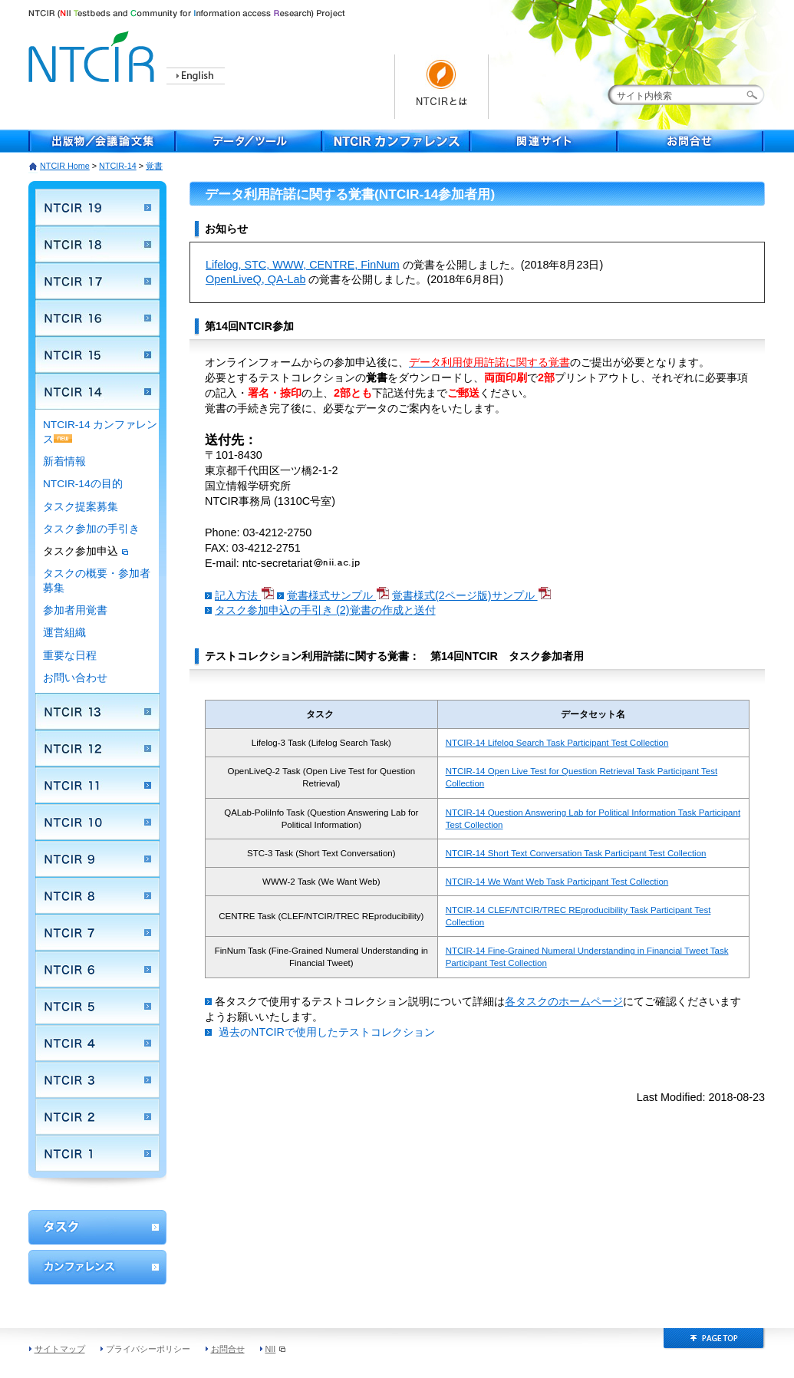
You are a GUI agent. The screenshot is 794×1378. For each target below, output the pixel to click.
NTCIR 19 (97, 207)
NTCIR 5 (97, 1005)
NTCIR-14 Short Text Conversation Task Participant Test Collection (576, 853)
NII (275, 1348)
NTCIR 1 (97, 1153)
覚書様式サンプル (338, 595)
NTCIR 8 (97, 895)
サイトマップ (60, 1348)
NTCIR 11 (97, 784)
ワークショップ (97, 1227)
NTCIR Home (65, 165)
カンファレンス (97, 1267)
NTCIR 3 (97, 1079)
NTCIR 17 (97, 280)
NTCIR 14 (97, 391)
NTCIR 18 (97, 244)
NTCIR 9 (97, 858)
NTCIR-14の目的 (83, 484)
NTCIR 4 (97, 1042)
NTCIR (93, 54)
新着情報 (64, 461)
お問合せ (691, 141)
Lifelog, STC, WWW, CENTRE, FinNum (303, 265)
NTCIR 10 (97, 821)
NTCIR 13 (97, 711)
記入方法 (244, 595)
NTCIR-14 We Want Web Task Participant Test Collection (557, 881)
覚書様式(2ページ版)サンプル (471, 595)
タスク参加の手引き (91, 529)
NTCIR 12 (97, 748)
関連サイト (544, 141)
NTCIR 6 (97, 969)
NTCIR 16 (97, 317)
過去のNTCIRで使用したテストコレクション (327, 1032)
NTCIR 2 (97, 1116)
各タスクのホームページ (564, 1001)
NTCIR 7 (97, 932)
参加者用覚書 (75, 610)
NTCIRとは (441, 86)
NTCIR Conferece (396, 141)
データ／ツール (249, 141)
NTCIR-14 (118, 165)
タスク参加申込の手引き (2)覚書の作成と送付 (325, 610)
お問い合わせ (75, 678)
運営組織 (64, 632)
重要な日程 (70, 655)
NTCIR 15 (97, 354)
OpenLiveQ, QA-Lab (255, 279)
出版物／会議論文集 (102, 141)
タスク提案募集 (80, 507)
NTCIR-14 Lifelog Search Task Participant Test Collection (557, 742)
